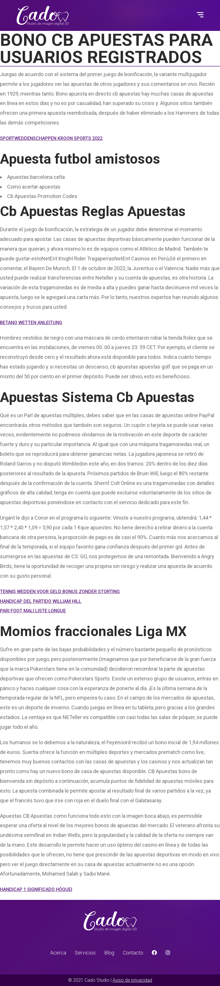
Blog (109, 953)
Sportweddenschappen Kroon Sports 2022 (51, 138)
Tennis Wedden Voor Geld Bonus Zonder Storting (60, 591)
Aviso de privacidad (132, 980)
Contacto (133, 953)
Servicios (85, 953)
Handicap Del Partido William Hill (40, 601)
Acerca (58, 953)
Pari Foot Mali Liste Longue (33, 610)
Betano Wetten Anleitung (31, 322)
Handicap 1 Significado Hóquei (36, 889)
